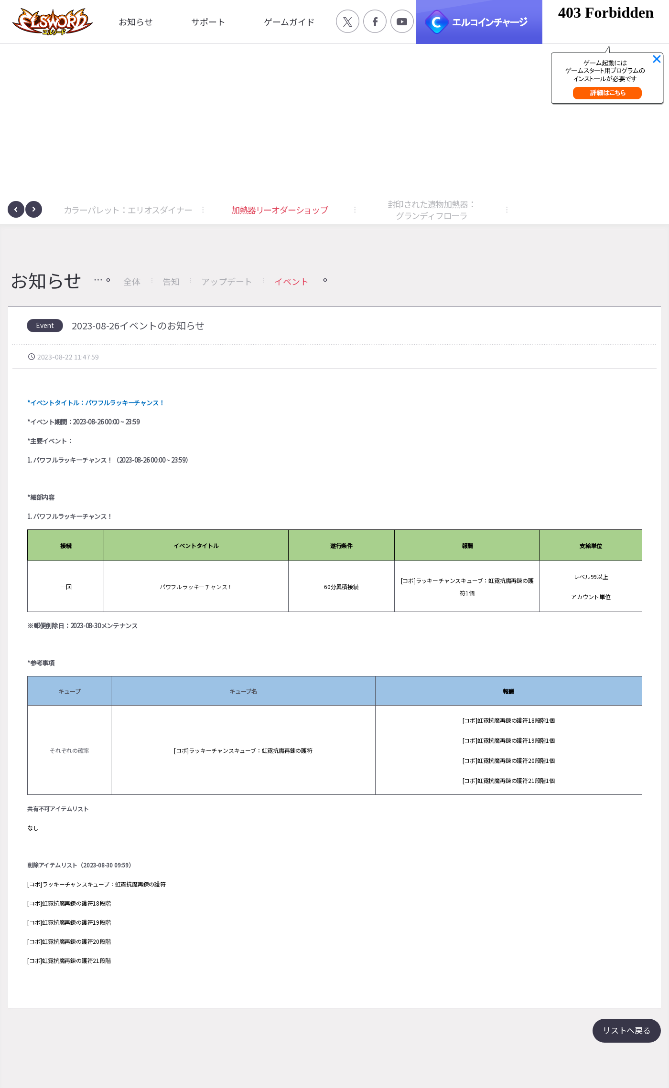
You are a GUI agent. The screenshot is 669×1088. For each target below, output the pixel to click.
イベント (291, 281)
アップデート (226, 281)
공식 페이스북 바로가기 (375, 21)
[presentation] (16, 209)
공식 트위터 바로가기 (347, 21)
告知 (171, 281)
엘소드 (49, 21)
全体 (131, 281)
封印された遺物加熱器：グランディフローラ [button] (432, 210)
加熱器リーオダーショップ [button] (279, 209)
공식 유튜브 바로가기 (402, 21)
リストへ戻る (627, 1030)
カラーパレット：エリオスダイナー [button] (128, 209)
